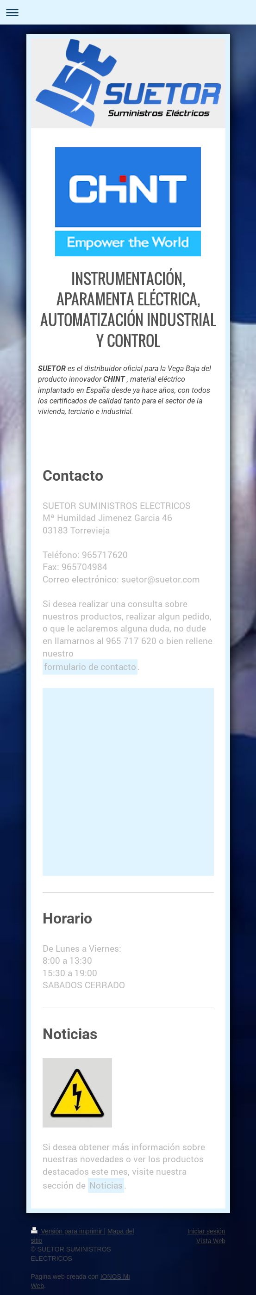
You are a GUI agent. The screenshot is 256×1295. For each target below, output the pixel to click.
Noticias (106, 1185)
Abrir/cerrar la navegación (128, 12)
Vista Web (210, 1240)
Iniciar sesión (206, 1231)
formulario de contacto (90, 666)
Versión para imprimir (67, 1231)
